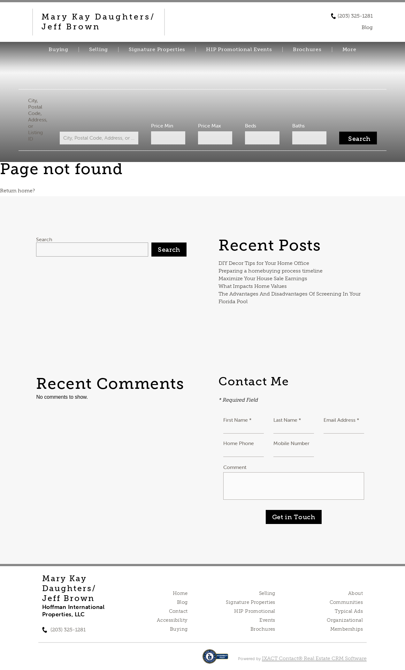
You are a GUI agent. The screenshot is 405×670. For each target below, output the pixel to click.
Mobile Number (291, 443)
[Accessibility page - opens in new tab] (215, 660)
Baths (297, 125)
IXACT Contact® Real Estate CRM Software (314, 658)
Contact (178, 611)
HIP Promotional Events (239, 49)
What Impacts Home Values (252, 286)
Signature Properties (157, 49)
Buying (58, 49)
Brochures (307, 49)
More (349, 49)
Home (180, 593)
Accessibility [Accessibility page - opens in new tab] (172, 620)
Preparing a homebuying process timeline (270, 271)
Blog (182, 602)
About (355, 593)
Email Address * (341, 420)
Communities (346, 602)
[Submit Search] (356, 138)
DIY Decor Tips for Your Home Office (263, 263)
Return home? (17, 191)
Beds (250, 125)
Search (44, 239)
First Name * (237, 420)
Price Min (162, 125)
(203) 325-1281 (355, 16)
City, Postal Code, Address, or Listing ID (39, 119)
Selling (98, 49)
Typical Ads (349, 611)
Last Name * (287, 420)
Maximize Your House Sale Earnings (262, 278)
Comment (234, 467)
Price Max (209, 125)
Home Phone (238, 443)
